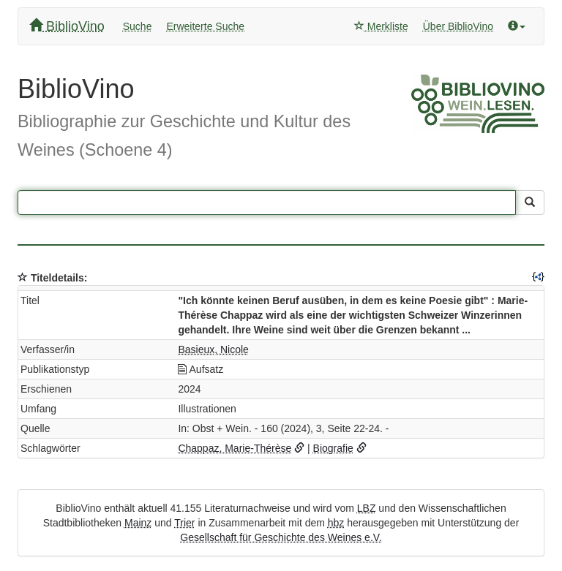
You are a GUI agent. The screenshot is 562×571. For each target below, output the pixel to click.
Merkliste (381, 26)
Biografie (333, 448)
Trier (184, 523)
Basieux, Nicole (213, 349)
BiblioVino (67, 26)
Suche (137, 26)
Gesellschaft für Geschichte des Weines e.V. (280, 537)
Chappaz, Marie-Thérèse (234, 448)
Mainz (137, 523)
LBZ (366, 508)
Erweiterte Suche (205, 26)
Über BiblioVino (458, 26)
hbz (336, 523)
